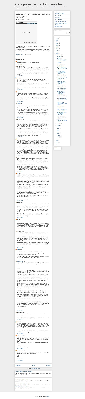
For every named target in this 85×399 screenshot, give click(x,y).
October (58, 58)
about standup (20, 56)
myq (17, 173)
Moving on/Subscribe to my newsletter (24, 371)
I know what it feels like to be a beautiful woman (61, 60)
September (59, 123)
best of (25, 56)
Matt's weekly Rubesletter (59, 13)
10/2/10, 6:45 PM (20, 259)
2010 (57, 53)
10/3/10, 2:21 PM (20, 319)
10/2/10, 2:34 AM (20, 217)
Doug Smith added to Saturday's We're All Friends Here (61, 92)
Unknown (18, 249)
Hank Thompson (20, 261)
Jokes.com (17, 21)
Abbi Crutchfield (20, 335)
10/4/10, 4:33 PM (20, 348)
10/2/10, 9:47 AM (20, 229)
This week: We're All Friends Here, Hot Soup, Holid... (62, 96)
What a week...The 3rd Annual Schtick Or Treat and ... (62, 68)
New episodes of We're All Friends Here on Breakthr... (62, 78)
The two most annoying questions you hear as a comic (62, 120)
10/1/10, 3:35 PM (20, 75)
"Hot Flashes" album (58, 26)
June (58, 128)
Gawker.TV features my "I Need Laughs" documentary (61, 113)
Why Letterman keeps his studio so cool (22, 382)
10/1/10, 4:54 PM (20, 89)
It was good (59, 62)
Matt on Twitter (57, 17)
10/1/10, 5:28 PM (20, 117)
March (58, 133)
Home (33, 365)
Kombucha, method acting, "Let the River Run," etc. (61, 86)
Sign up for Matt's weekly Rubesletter (57, 6)
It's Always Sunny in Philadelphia (33, 42)
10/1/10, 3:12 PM (20, 64)
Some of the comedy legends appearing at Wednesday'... (61, 72)
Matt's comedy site (58, 19)
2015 (57, 45)
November (59, 56)
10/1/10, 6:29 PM (20, 171)
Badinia (18, 61)
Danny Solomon (20, 350)
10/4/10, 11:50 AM (20, 333)
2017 (57, 42)
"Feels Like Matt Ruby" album (60, 21)
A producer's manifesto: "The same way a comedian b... (61, 107)
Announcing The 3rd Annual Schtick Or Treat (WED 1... (62, 103)
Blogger (48, 396)
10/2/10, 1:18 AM (20, 200)
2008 (57, 140)
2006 (57, 143)
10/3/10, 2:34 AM (20, 310)
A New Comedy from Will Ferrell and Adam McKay (26, 42)
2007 (57, 142)
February (59, 135)
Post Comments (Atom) (36, 368)
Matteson (18, 138)
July (58, 127)
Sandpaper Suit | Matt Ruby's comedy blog (39, 4)
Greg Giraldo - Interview (19, 22)
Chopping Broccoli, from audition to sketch (61, 75)
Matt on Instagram (58, 15)
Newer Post (18, 365)
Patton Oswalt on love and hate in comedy (23, 386)
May (58, 130)
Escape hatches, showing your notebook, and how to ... (62, 99)
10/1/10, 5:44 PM (20, 136)
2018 (57, 40)
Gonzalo (18, 321)
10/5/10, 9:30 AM (20, 358)
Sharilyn (18, 103)
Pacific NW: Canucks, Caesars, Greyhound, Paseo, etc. (61, 117)
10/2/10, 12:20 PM (20, 247)
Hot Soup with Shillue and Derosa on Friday (61, 110)
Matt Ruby (19, 91)
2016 (57, 43)
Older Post (48, 365)
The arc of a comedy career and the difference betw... (60, 65)
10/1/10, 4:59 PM (20, 101)
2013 (57, 48)
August (58, 125)
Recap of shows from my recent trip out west (61, 89)
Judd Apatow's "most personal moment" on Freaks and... (61, 82)
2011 (57, 51)
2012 (57, 50)
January (58, 136)
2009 (57, 138)
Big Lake (19, 42)
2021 (57, 38)
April (58, 131)
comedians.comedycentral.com (32, 23)
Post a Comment (20, 360)
